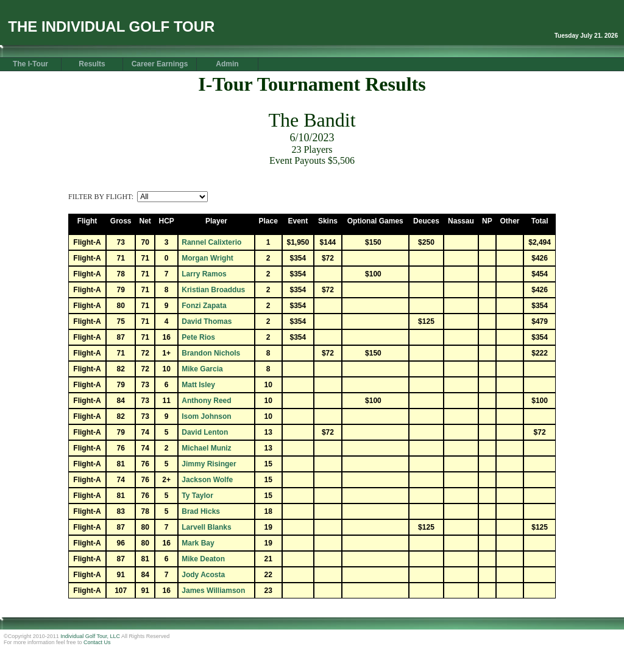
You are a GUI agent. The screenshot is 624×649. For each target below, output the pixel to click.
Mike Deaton (203, 559)
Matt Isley (198, 385)
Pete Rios (198, 337)
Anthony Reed (206, 400)
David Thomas (207, 321)
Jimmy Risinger (209, 464)
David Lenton (205, 432)
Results (92, 64)
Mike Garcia (202, 369)
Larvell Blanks (206, 527)
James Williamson (213, 590)
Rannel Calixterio (211, 242)
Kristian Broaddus (213, 290)
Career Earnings (160, 64)
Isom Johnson (206, 416)
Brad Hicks (201, 511)
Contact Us (97, 642)
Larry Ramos (204, 274)
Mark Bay (198, 543)
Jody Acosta (203, 574)
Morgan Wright (207, 258)
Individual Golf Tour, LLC (90, 636)
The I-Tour (30, 64)
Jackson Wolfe (207, 479)
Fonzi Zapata (204, 305)
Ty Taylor (197, 495)
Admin (227, 64)
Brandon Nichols (211, 353)
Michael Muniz (206, 448)
